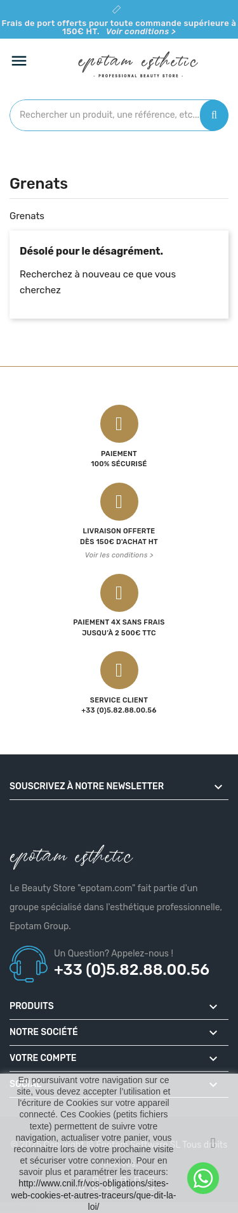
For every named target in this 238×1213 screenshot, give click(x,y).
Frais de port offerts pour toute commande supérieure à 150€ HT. (119, 27)
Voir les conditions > (119, 555)
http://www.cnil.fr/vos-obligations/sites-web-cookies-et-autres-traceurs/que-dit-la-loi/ (93, 1194)
